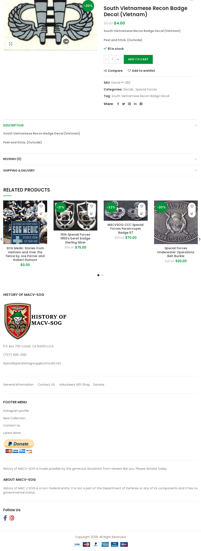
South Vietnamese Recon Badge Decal (140, 96)
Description (13, 125)
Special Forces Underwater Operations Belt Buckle (175, 252)
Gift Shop (83, 384)
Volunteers (67, 384)
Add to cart (138, 59)
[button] (91, 214)
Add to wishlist (143, 70)
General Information (18, 384)
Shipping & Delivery (19, 170)
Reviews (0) (12, 159)
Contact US (46, 384)
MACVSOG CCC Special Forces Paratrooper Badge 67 (126, 229)
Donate (99, 384)
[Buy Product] (41, 214)
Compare (115, 70)
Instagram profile (16, 411)
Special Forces (146, 89)
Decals (128, 89)
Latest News (12, 433)
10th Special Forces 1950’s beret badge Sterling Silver (75, 238)
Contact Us (11, 425)
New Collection (14, 418)
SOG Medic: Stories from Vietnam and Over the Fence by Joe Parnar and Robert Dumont (25, 254)
